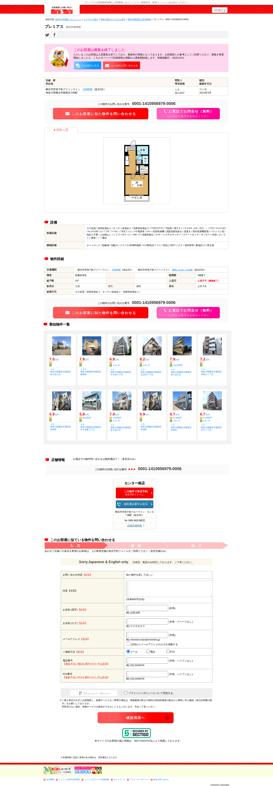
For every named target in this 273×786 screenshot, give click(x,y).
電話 (150, 651)
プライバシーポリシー (139, 779)
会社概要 (50, 779)
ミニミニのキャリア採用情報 (96, 779)
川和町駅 (88, 89)
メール (132, 651)
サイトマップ (119, 779)
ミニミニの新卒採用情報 (69, 779)
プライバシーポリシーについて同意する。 (149, 693)
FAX (170, 651)
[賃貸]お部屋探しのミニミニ (68, 19)
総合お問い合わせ (161, 779)
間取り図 (61, 129)
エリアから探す (91, 19)
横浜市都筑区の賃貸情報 (139, 19)
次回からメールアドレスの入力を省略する (152, 644)
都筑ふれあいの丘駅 (182, 269)
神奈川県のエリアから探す (113, 19)
